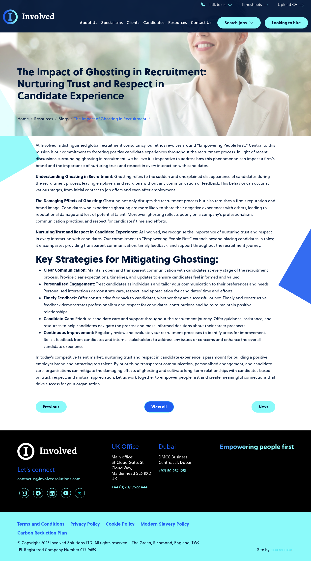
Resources (177, 22)
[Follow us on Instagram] (24, 493)
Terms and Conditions (40, 523)
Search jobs (236, 23)
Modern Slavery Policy (165, 523)
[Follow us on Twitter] (80, 493)
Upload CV (287, 4)
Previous (51, 407)
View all (159, 407)
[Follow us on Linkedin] (52, 493)
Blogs (63, 118)
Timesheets (251, 4)
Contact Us (201, 22)
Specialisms (112, 22)
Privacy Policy (85, 523)
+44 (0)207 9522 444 (129, 487)
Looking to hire (286, 23)
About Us (88, 22)
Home (23, 118)
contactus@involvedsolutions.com (49, 478)
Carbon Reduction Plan (42, 532)
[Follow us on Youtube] (66, 493)
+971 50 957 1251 (172, 470)
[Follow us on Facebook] (38, 493)
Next (263, 407)
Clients (133, 22)
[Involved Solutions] (29, 16)
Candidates (153, 22)
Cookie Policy (120, 523)
